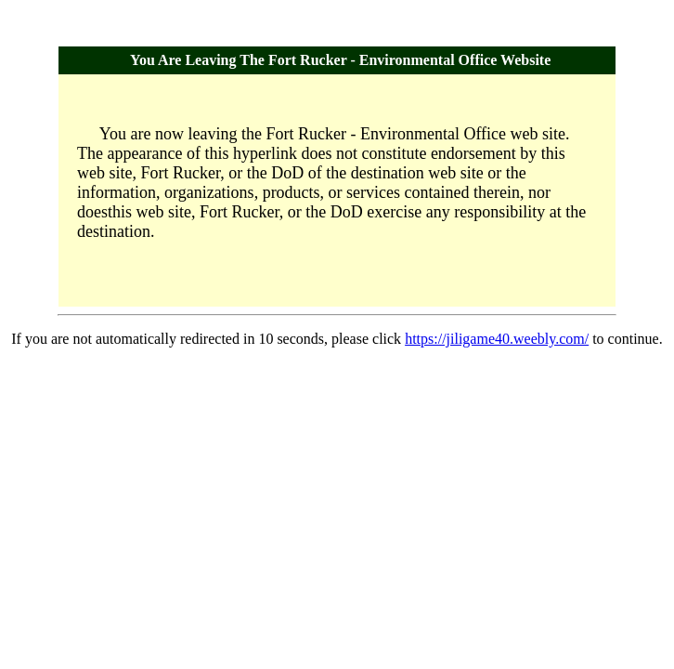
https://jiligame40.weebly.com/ (497, 339)
